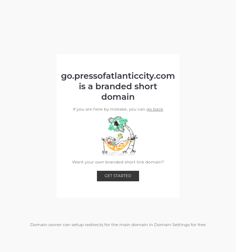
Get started (118, 176)
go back (154, 109)
